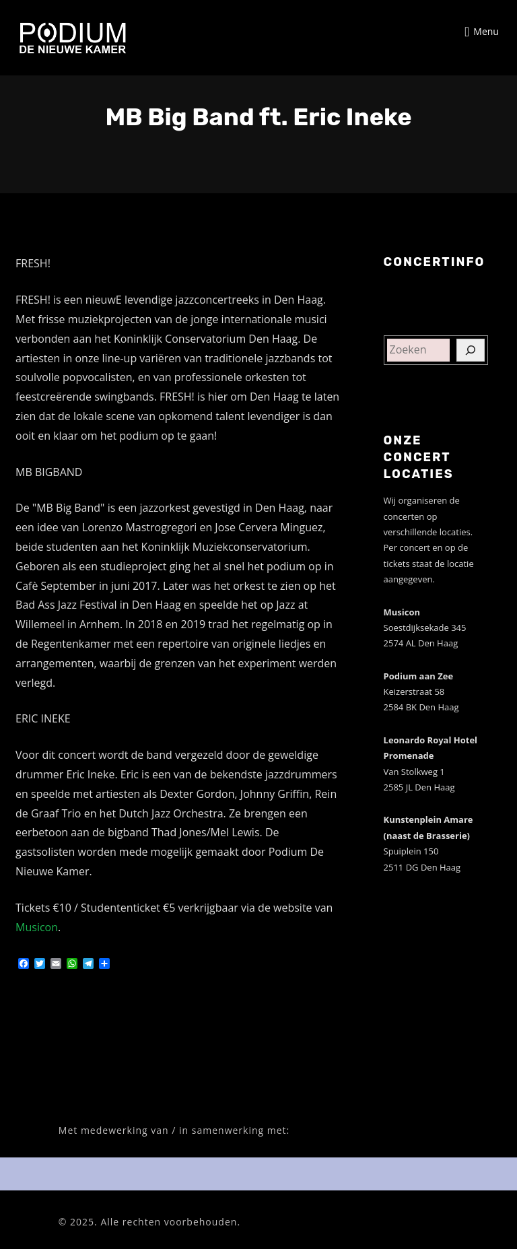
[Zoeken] (470, 350)
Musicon (36, 927)
